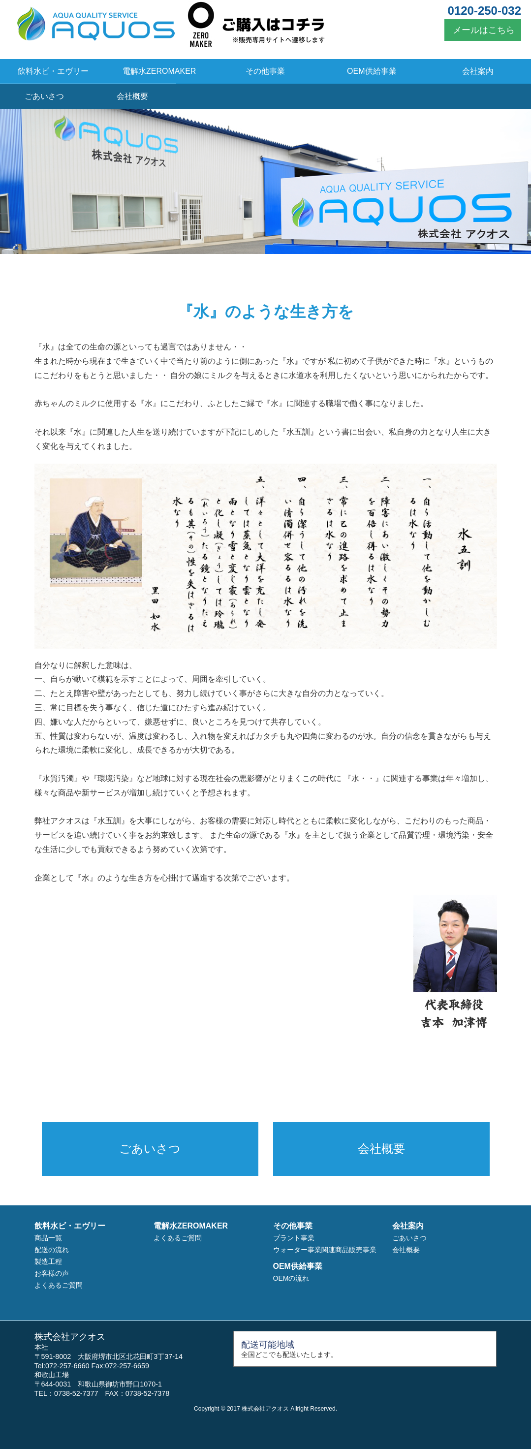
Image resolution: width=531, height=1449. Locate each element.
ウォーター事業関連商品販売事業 (324, 1250)
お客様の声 (51, 1273)
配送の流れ (51, 1250)
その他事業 (265, 71)
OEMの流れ (291, 1278)
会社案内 (478, 71)
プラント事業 (293, 1238)
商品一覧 (48, 1238)
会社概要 (132, 96)
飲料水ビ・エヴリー (53, 71)
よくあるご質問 (58, 1285)
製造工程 (48, 1261)
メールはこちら (482, 30)
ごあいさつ (44, 96)
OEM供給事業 (371, 71)
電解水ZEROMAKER (159, 71)
